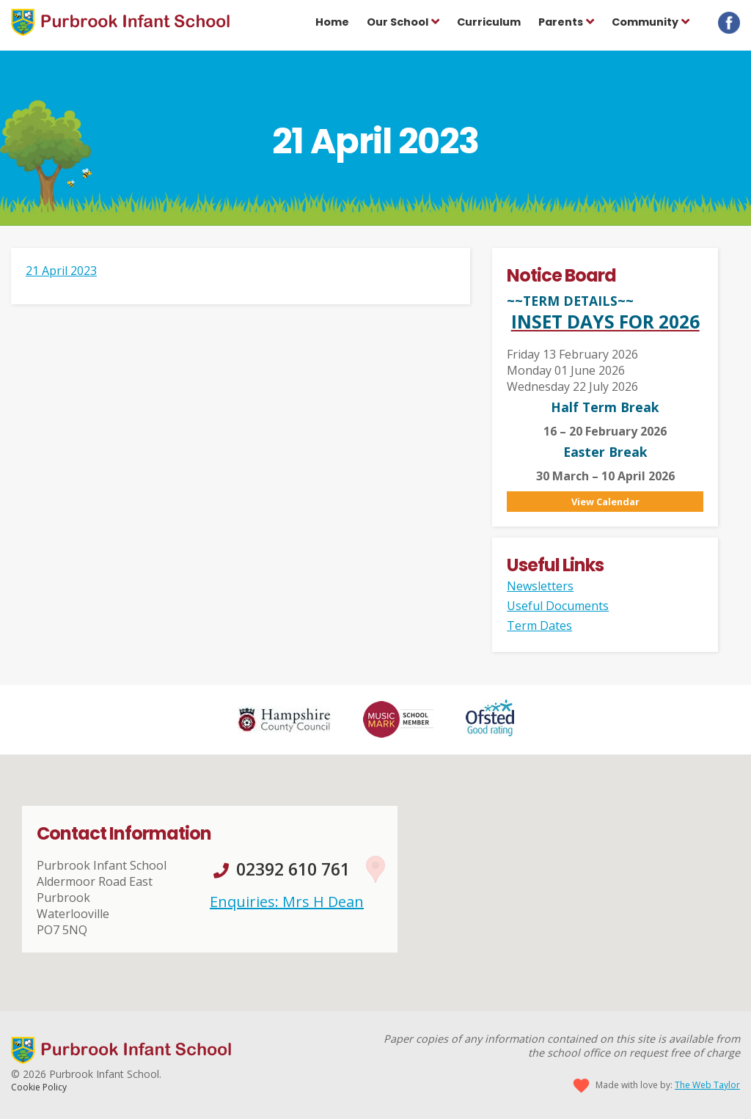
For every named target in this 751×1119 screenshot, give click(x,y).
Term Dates (539, 625)
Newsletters (540, 586)
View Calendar (605, 501)
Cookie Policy (39, 1087)
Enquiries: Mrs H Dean (287, 901)
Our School (397, 22)
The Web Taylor (707, 1085)
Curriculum (489, 22)
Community (645, 22)
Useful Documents (558, 606)
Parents (560, 22)
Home (332, 22)
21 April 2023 (61, 271)
